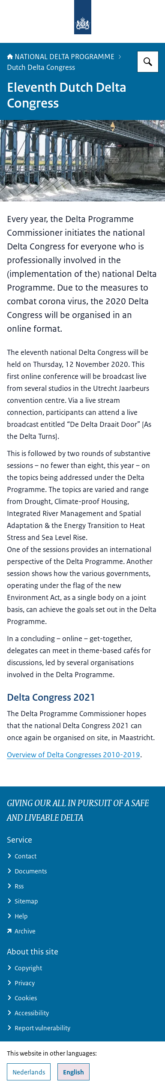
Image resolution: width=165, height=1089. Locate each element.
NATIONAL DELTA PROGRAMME (60, 56)
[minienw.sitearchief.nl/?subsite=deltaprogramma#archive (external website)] (82, 931)
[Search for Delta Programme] (148, 61)
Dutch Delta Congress (41, 67)
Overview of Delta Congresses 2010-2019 (73, 754)
